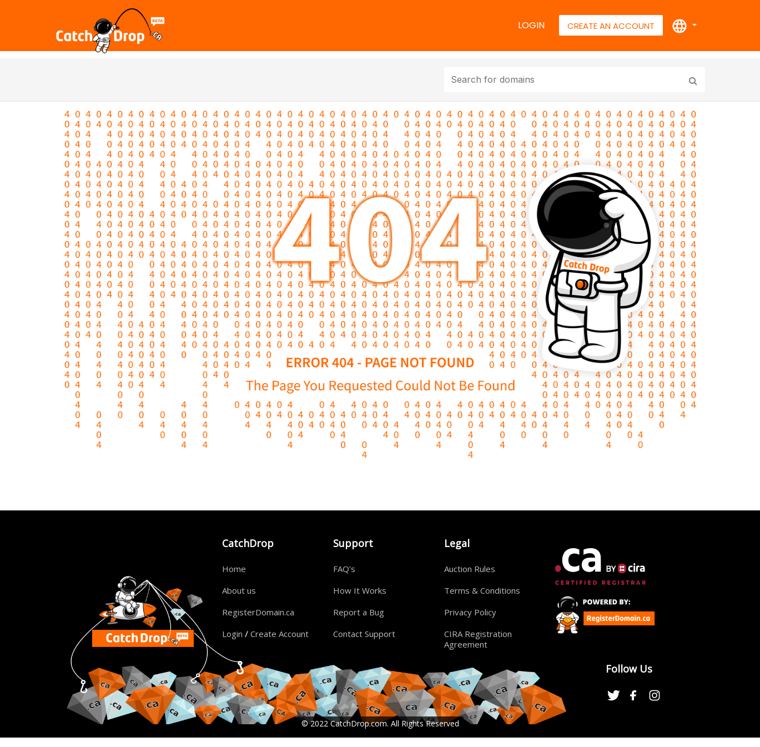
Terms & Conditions (482, 590)
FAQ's (344, 568)
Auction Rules (469, 568)
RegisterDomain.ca (258, 612)
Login (531, 25)
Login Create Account (265, 633)
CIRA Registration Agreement (478, 639)
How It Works (359, 590)
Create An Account (611, 26)
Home (234, 568)
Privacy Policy (470, 612)
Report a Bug (358, 612)
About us (239, 590)
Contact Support (364, 633)
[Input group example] (564, 79)
